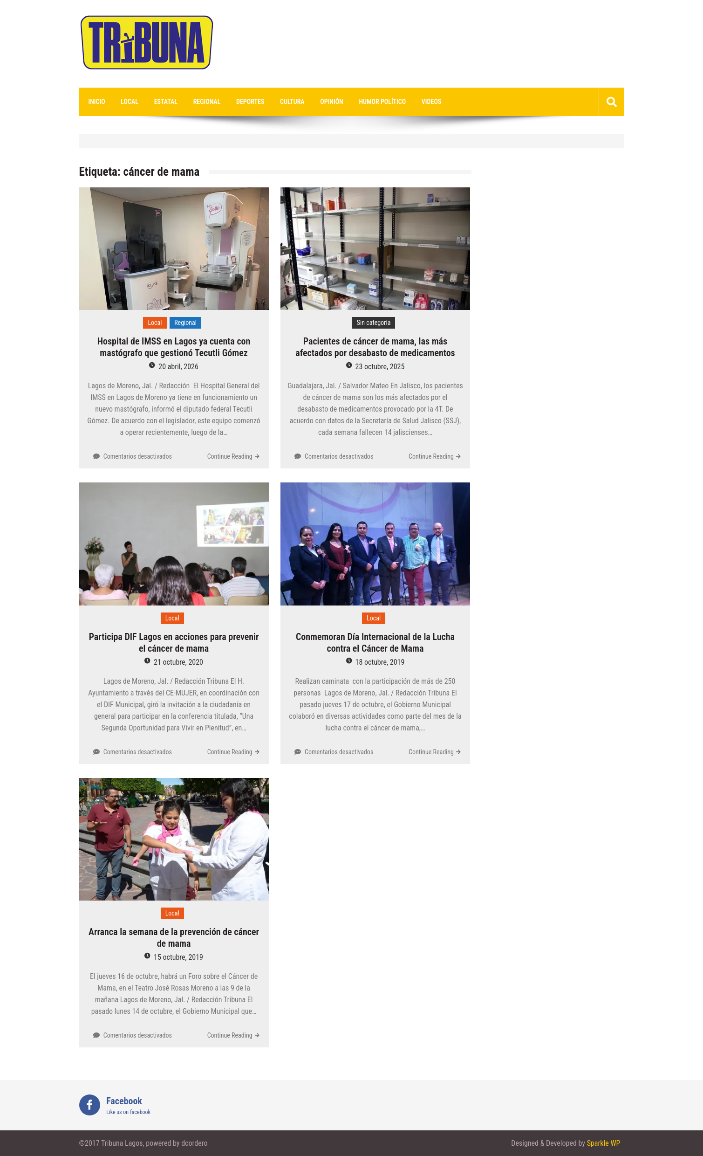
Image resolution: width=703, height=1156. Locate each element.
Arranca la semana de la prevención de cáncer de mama (174, 937)
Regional (207, 101)
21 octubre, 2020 (178, 662)
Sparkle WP (604, 1143)
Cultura (292, 101)
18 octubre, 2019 (380, 662)
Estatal (165, 101)
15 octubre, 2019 (178, 957)
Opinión (331, 101)
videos (432, 101)
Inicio (97, 101)
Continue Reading (230, 456)
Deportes (250, 101)
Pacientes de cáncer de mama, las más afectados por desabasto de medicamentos (375, 347)
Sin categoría (374, 322)
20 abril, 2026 (178, 366)
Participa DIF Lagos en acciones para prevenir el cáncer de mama (174, 642)
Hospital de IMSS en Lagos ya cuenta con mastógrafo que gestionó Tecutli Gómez (174, 347)
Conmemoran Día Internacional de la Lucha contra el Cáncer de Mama (375, 642)
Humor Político (382, 101)
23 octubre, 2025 (380, 366)
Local (129, 101)
